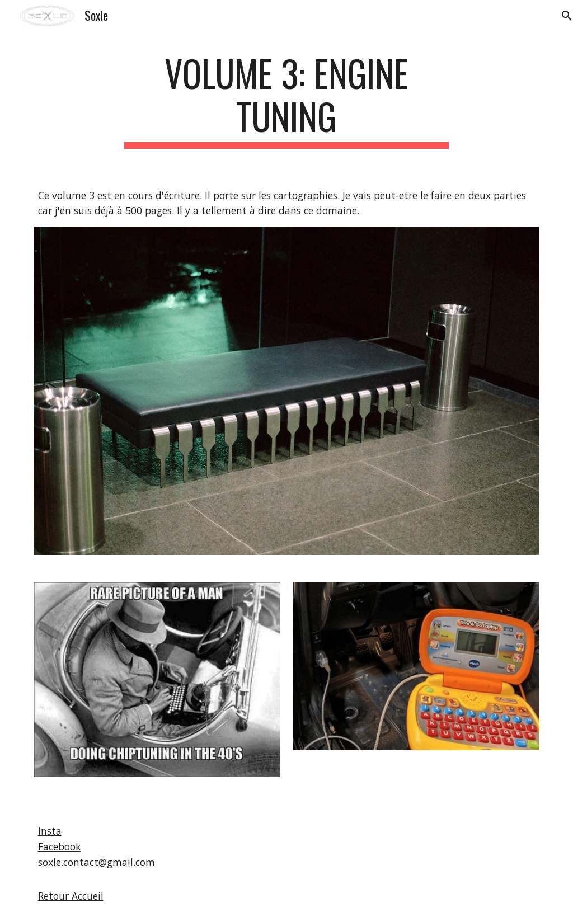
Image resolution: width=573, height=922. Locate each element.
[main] (286, 100)
